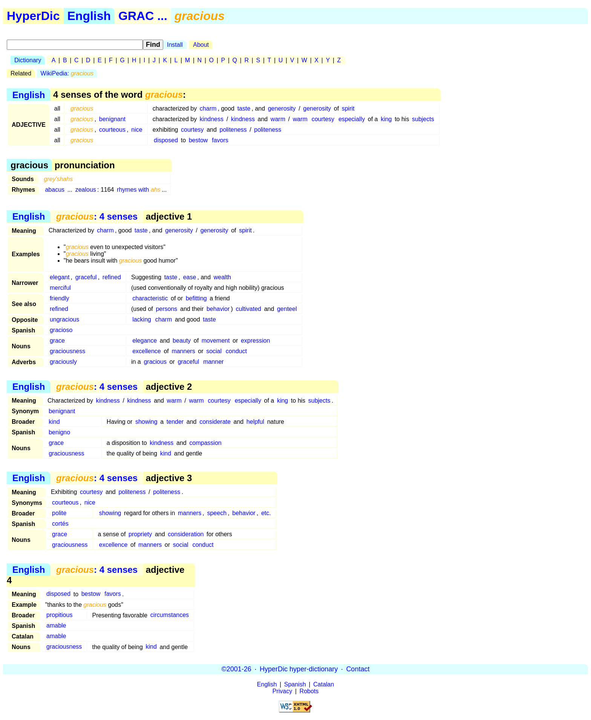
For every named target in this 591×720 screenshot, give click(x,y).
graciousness (67, 351)
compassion (205, 443)
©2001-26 (236, 669)
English (89, 16)
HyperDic (33, 16)
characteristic (150, 298)
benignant (112, 119)
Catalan (323, 684)
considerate (215, 421)
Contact (357, 669)
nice (136, 129)
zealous (85, 189)
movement (216, 340)
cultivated (248, 309)
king (386, 119)
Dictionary (27, 60)
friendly (59, 298)
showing (146, 421)
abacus (54, 189)
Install (175, 45)
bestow (198, 140)
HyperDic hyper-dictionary (299, 669)
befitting (196, 298)
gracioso (61, 330)
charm (208, 108)
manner (213, 361)
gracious (155, 361)
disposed (166, 140)
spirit (348, 108)
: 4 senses (97, 216)
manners (183, 351)
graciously (63, 361)
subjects (423, 119)
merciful (60, 288)
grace (57, 340)
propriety (140, 534)
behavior (218, 309)
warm (278, 119)
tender (175, 421)
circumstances (169, 615)
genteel (287, 309)
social (214, 351)
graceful (86, 277)
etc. (266, 513)
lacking (141, 319)
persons (166, 309)
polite (59, 513)
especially (351, 119)
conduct (236, 351)
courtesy (323, 119)
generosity (282, 108)
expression (255, 340)
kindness (212, 119)
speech (217, 513)
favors (220, 140)
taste (244, 108)
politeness (233, 129)
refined (112, 277)
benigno (59, 432)
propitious (59, 615)
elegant (60, 277)
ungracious (64, 319)
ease (189, 277)
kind (54, 421)
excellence (146, 351)
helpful (255, 421)
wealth (222, 277)
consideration (186, 534)
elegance (144, 340)
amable (56, 626)
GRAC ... (142, 16)
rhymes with (139, 189)
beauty (182, 340)
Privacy (282, 691)
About (201, 45)
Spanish (295, 684)
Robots (309, 691)
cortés (60, 523)
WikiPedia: (67, 73)
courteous (112, 129)
